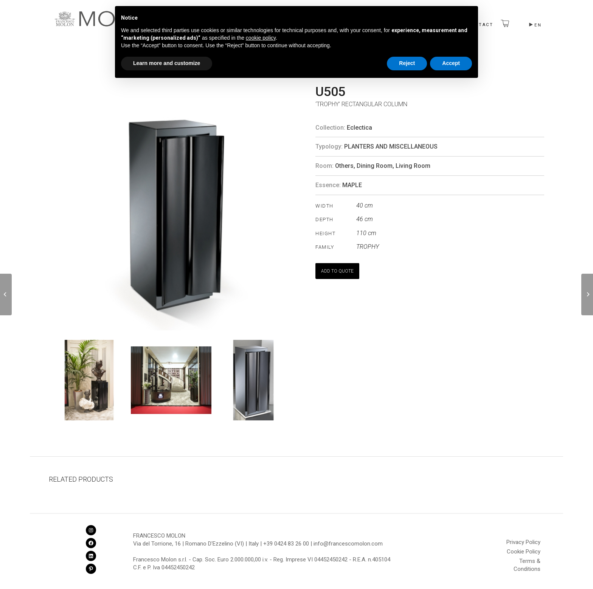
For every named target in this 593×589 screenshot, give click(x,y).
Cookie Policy (523, 551)
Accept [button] (451, 63)
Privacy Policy (523, 542)
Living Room (413, 165)
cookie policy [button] (261, 38)
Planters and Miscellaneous (391, 146)
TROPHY (367, 246)
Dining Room (375, 165)
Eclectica (359, 127)
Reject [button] (407, 63)
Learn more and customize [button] (166, 63)
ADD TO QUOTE (337, 271)
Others (344, 165)
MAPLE (352, 185)
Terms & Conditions (527, 562)
